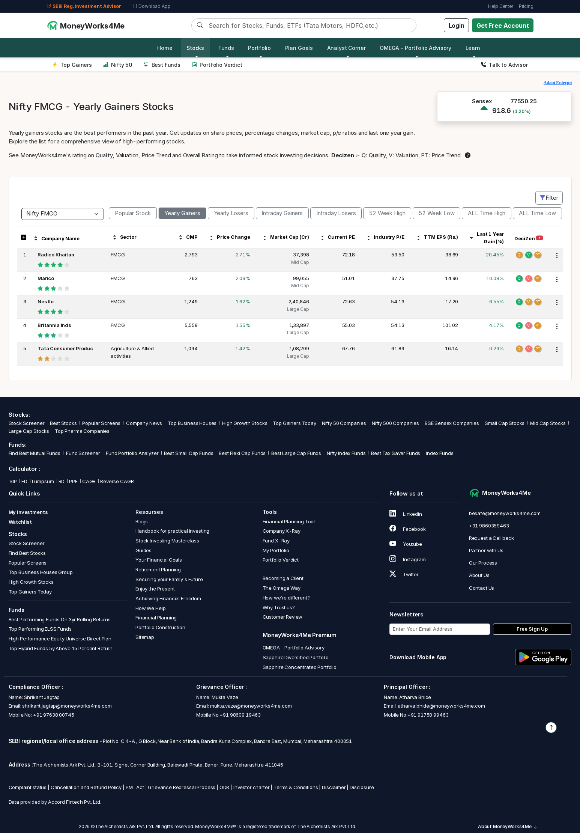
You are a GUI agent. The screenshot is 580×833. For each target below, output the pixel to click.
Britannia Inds (54, 325)
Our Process (483, 563)
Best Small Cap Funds (188, 453)
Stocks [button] (195, 48)
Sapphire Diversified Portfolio (296, 657)
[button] (23, 237)
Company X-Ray (282, 531)
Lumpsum (43, 481)
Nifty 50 (117, 65)
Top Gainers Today (294, 423)
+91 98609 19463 (240, 715)
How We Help (150, 608)
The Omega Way (282, 588)
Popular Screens (101, 423)
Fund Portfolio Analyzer (132, 453)
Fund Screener (83, 453)
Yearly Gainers (182, 213)
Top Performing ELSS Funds (40, 629)
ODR (224, 787)
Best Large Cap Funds (296, 453)
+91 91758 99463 (428, 715)
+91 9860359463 (489, 526)
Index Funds (439, 453)
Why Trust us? (279, 607)
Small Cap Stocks (505, 423)
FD (24, 481)
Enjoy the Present (154, 589)
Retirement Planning (158, 569)
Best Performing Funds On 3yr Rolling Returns (60, 619)
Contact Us (481, 588)
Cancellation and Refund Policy (86, 787)
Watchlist (20, 522)
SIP (13, 481)
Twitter (404, 574)
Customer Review (283, 617)
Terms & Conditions (295, 787)
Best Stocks (63, 423)
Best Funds (161, 65)
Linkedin (405, 514)
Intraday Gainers (282, 213)
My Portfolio (276, 550)
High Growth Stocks (244, 423)
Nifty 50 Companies (344, 423)
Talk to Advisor (504, 65)
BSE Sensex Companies (452, 423)
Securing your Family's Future (169, 579)
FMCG (118, 255)
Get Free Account (502, 25)
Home (164, 48)
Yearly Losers (231, 213)
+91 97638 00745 (53, 715)
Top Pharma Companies (82, 431)
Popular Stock (133, 213)
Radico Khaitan (56, 255)
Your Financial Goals (158, 560)
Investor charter (251, 787)
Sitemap (144, 637)
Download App (152, 6)
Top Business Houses (192, 423)
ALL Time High (486, 213)
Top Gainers (72, 65)
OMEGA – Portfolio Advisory (294, 648)
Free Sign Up (532, 629)
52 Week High (387, 213)
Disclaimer (334, 787)
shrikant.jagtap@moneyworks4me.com (66, 706)
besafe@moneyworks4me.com (505, 513)
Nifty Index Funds (346, 453)
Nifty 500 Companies (395, 423)
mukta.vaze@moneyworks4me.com (251, 706)
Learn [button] (473, 48)
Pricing (526, 6)
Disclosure (362, 787)
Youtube (405, 544)
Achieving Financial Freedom (168, 598)
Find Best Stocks (27, 553)
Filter (549, 197)
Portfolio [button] (259, 48)
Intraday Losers (336, 213)
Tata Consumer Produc (65, 348)
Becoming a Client (283, 578)
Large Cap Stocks (29, 431)
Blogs (141, 521)
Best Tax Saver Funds (395, 453)
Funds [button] (226, 48)
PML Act (135, 787)
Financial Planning (156, 618)
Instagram (407, 559)
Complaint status (28, 787)
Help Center (500, 6)
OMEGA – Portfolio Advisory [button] (415, 48)
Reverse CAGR (117, 481)
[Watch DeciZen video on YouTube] (539, 238)
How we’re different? (286, 598)
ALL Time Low (537, 213)
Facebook (407, 529)
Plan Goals (299, 48)
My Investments (28, 512)
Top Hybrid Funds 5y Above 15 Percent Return (61, 648)
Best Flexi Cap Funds (242, 453)
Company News (144, 423)
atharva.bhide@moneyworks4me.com (441, 706)
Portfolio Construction (160, 627)
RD (62, 481)
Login (456, 25)
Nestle (46, 301)
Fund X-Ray (276, 541)
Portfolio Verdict (217, 65)
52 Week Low (436, 213)
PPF (73, 481)
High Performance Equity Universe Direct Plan (60, 639)
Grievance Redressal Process (181, 787)
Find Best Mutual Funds (35, 453)
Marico (46, 278)
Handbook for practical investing (172, 531)
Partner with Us (486, 550)
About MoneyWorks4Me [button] (507, 826)
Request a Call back (491, 538)
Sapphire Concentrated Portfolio (300, 667)
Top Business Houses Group (41, 572)
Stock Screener (27, 423)
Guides (143, 550)
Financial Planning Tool (289, 521)
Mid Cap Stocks (548, 423)
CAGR (89, 481)
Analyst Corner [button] (346, 48)
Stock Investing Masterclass (167, 541)
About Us (479, 575)
